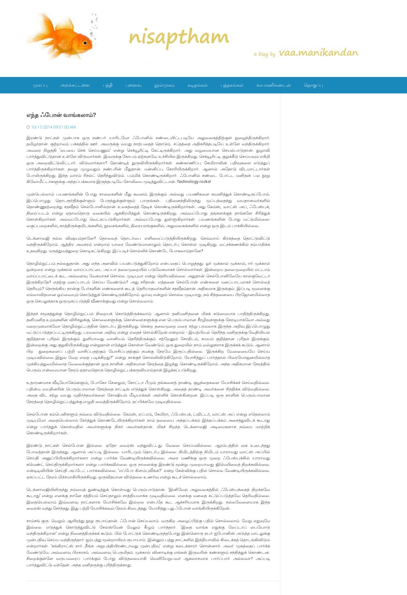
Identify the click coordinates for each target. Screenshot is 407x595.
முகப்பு (40, 85)
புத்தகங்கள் (232, 85)
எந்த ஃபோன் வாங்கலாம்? (61, 115)
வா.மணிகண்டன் (274, 85)
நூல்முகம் (164, 85)
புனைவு (133, 85)
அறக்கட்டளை (75, 85)
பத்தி (107, 85)
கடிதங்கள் (198, 85)
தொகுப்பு (313, 85)
